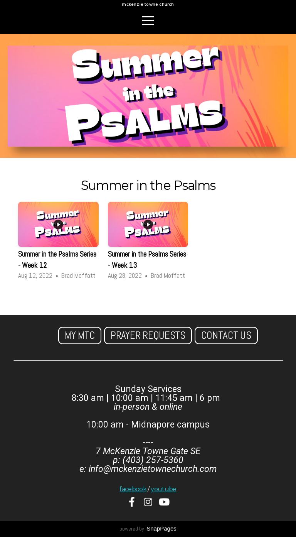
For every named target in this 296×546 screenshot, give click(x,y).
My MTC (79, 344)
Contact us (226, 344)
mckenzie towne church (148, 9)
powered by (148, 537)
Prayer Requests (148, 344)
